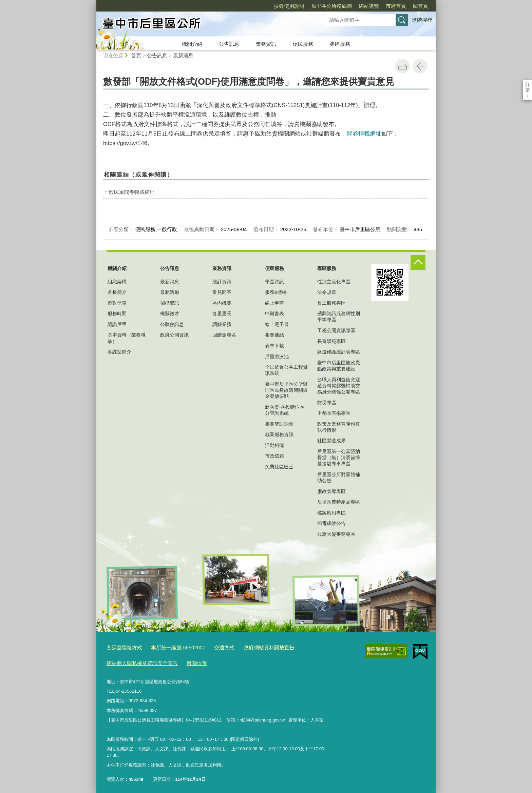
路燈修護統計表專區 (338, 351)
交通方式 (211, 646)
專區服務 (340, 44)
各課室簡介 (119, 351)
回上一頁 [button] (420, 66)
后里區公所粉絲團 (292, 6)
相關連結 (274, 335)
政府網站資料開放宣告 (251, 646)
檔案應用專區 (331, 512)
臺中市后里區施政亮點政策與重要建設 (338, 365)
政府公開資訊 (174, 335)
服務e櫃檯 (276, 292)
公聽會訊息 (172, 324)
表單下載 (274, 345)
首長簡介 (117, 292)
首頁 (136, 55)
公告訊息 (229, 44)
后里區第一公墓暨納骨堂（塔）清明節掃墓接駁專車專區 (338, 457)
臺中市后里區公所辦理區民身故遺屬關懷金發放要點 (286, 390)
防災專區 (326, 402)
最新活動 (169, 292)
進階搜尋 (422, 20)
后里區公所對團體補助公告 (338, 477)
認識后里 (117, 324)
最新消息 (183, 55)
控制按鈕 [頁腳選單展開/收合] (418, 262)
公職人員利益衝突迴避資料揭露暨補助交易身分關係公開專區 (338, 385)
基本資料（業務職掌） (127, 338)
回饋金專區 (224, 335)
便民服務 (303, 44)
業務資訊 (266, 44)
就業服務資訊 (279, 434)
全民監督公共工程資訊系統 (286, 370)
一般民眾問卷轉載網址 (129, 192)
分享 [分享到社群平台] (527, 84)
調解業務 (221, 324)
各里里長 (221, 313)
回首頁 (381, 6)
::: (93, 3)
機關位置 (186, 661)
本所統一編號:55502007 (169, 646)
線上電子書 (277, 324)
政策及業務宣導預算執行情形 (338, 427)
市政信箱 (117, 303)
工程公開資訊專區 (336, 330)
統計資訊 (221, 281)
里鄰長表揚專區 (333, 413)
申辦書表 (274, 313)
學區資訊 (274, 281)
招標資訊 (169, 303)
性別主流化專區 (333, 281)
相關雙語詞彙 (279, 424)
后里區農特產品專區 (338, 502)
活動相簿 (274, 445)
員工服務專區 (331, 303)
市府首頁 (357, 6)
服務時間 (117, 313)
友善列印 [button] (402, 66)
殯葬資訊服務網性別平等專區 (338, 316)
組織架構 (117, 281)
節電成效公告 (331, 523)
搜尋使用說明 (250, 6)
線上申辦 (274, 303)
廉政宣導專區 (331, 491)
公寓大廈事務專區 (336, 534)
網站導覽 (330, 6)
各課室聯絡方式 (122, 646)
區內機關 (221, 303)
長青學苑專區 (331, 341)
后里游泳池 (277, 356)
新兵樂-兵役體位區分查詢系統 (285, 410)
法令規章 (326, 292)
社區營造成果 (331, 440)
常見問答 (221, 292)
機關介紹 (192, 44)
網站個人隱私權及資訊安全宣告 (137, 661)
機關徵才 (169, 313)
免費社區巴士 (279, 466)
